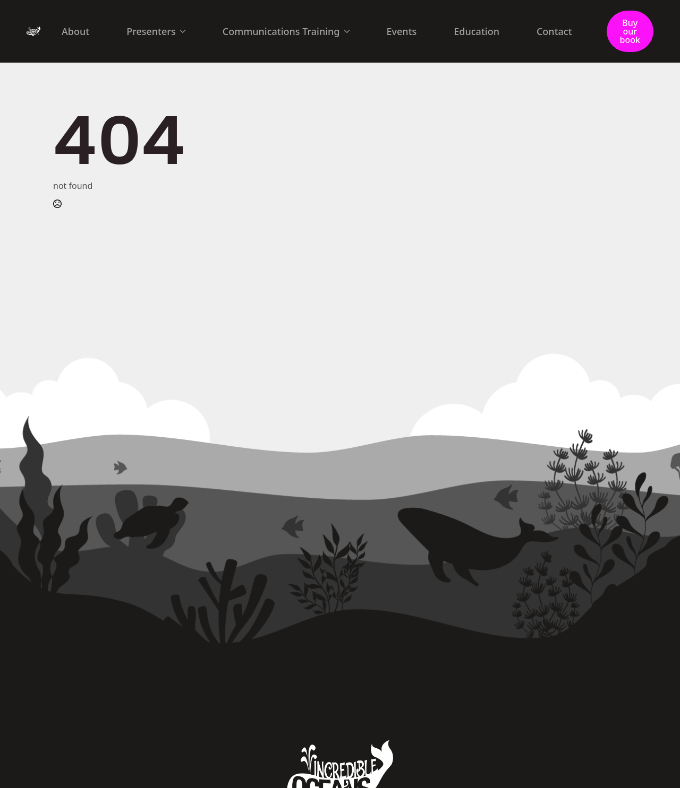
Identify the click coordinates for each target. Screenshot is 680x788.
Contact (554, 31)
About (75, 31)
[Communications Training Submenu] (350, 31)
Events (402, 31)
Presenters (151, 31)
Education (476, 31)
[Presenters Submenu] (186, 31)
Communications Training (281, 31)
